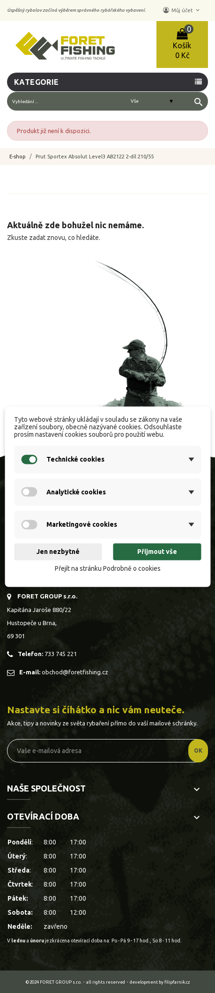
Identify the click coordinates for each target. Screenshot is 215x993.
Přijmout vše (157, 552)
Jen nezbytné (58, 552)
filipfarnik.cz (177, 982)
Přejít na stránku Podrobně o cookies (108, 569)
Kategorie (36, 82)
